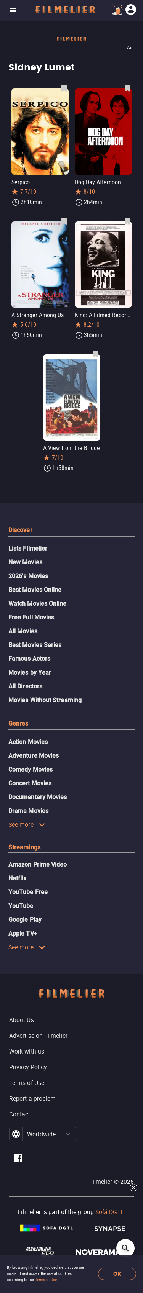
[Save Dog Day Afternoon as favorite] (127, 88)
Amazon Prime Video (37, 864)
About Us (21, 1020)
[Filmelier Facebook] (18, 1159)
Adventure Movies (33, 755)
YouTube (21, 906)
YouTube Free (28, 892)
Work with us (26, 1051)
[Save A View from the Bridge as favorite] (95, 354)
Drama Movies (28, 810)
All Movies (22, 631)
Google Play (25, 919)
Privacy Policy (28, 1067)
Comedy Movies (30, 769)
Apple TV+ (22, 933)
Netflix (17, 878)
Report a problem (32, 1098)
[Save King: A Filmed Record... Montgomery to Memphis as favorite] (127, 221)
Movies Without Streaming (45, 700)
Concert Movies (29, 783)
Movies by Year (29, 672)
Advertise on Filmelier (38, 1035)
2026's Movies (28, 576)
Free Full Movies (31, 617)
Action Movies (28, 742)
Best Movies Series (34, 645)
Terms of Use (46, 1279)
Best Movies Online (34, 589)
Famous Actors (29, 658)
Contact (20, 1114)
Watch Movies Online (37, 603)
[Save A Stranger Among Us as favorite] (64, 221)
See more (26, 824)
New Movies (25, 562)
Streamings (24, 847)
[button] (68, 1134)
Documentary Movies (37, 797)
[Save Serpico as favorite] (64, 88)
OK (117, 1274)
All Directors (25, 686)
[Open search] (125, 1248)
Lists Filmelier (27, 548)
